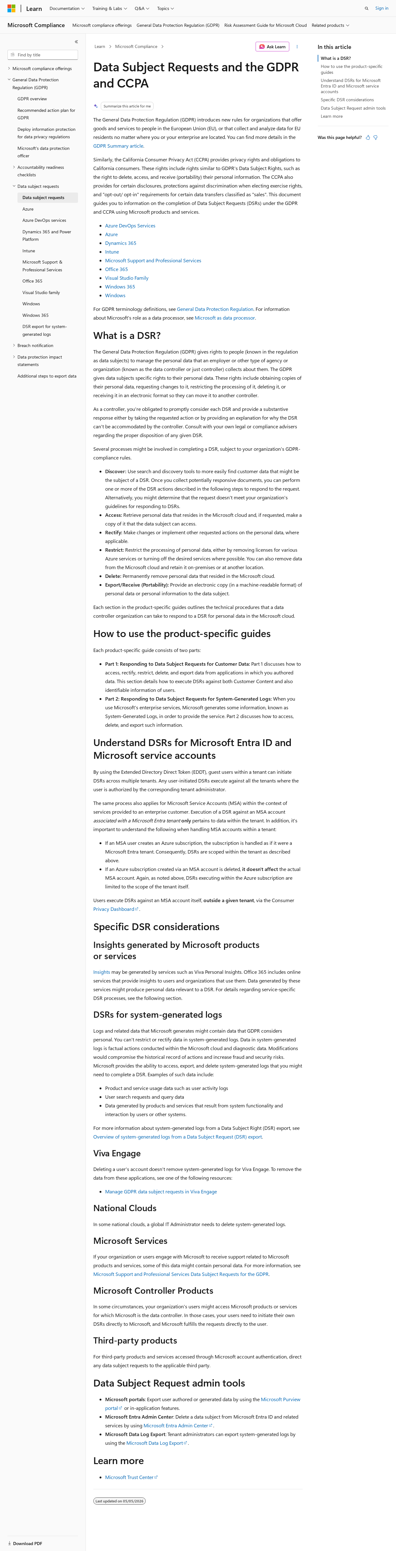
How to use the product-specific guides (352, 69)
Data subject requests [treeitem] (43, 197)
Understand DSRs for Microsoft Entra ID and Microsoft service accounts (351, 85)
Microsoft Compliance (136, 46)
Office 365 (116, 269)
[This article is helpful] (368, 137)
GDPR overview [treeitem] (32, 99)
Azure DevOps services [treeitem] (44, 220)
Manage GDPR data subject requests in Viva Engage (161, 1191)
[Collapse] (76, 41)
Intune (112, 251)
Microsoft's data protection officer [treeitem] (43, 152)
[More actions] (297, 47)
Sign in (382, 8)
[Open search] (366, 8)
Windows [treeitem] (31, 304)
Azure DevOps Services (130, 225)
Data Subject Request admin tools (353, 108)
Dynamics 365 (120, 243)
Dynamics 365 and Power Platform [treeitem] (46, 235)
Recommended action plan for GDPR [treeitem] (46, 114)
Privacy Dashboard (113, 909)
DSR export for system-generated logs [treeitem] (44, 330)
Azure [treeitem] (27, 209)
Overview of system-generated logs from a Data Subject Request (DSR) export (177, 1136)
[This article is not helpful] (375, 137)
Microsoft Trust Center (129, 1477)
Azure (111, 234)
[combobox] (42, 55)
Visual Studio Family (127, 277)
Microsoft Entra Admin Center (176, 1425)
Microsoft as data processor (225, 317)
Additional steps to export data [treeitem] (46, 376)
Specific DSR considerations (347, 99)
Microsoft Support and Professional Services (153, 260)
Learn (100, 46)
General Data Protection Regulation (215, 309)
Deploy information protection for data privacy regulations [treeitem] (46, 133)
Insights (101, 971)
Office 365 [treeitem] (32, 281)
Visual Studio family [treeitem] (41, 292)
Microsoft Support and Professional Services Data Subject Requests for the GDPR (181, 1274)
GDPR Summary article (118, 145)
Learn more (332, 116)
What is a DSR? (336, 58)
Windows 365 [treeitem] (35, 315)
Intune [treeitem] (28, 251)
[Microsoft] (11, 8)
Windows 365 (120, 286)
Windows (115, 295)
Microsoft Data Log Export (154, 1442)
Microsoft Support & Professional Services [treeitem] (42, 266)
